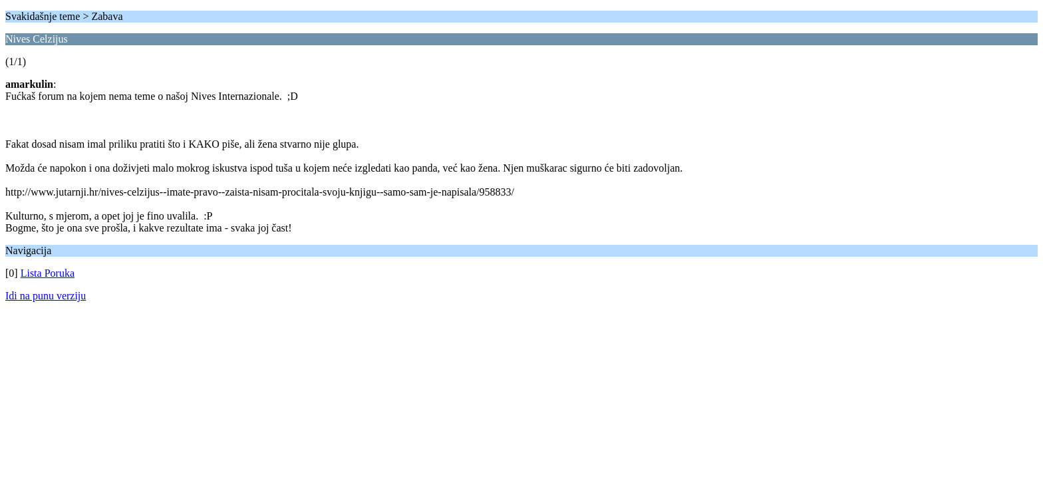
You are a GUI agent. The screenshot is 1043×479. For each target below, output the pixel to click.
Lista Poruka (47, 273)
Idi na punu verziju (45, 295)
